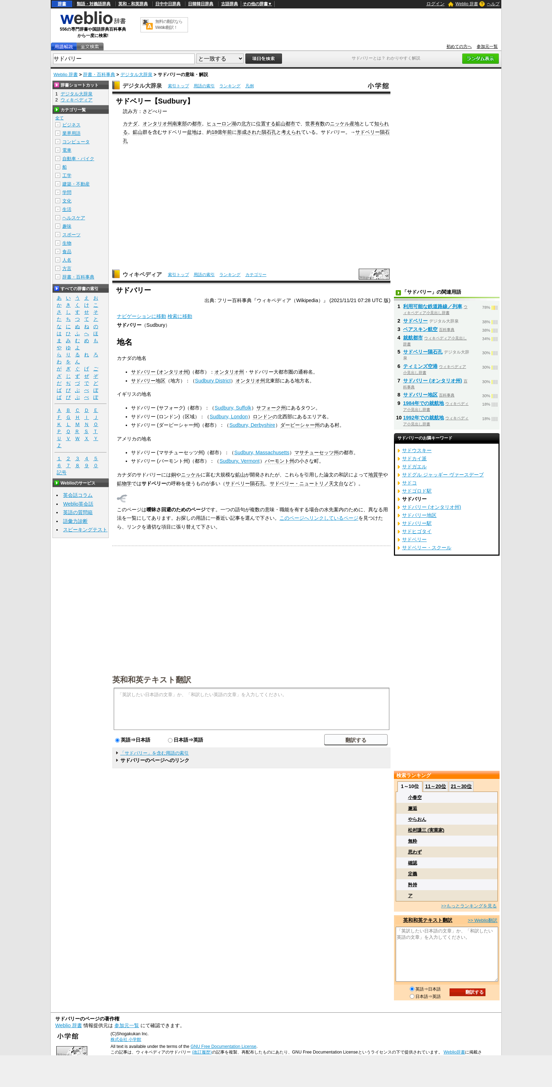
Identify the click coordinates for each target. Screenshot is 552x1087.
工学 (66, 175)
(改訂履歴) (202, 1052)
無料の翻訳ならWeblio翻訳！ (168, 24)
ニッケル (340, 123)
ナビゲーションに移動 (141, 316)
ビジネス (71, 124)
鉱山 (281, 123)
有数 (320, 123)
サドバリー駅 (417, 523)
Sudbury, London (228, 416)
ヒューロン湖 (221, 123)
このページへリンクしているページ (319, 518)
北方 (246, 123)
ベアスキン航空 (420, 329)
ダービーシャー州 (300, 425)
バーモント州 (279, 461)
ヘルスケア (73, 217)
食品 (66, 251)
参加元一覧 (487, 46)
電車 (66, 150)
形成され (247, 132)
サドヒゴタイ (417, 531)
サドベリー (415, 321)
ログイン (435, 3)
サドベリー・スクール (426, 547)
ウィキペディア (142, 274)
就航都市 (413, 338)
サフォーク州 (271, 408)
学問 (66, 192)
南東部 (179, 123)
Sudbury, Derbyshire (252, 425)
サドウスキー (417, 450)
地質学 (375, 474)
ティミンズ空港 (420, 366)
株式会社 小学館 (126, 1039)
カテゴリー (255, 274)
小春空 (415, 797)
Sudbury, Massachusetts (261, 452)
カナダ (130, 123)
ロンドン (262, 416)
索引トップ (178, 85)
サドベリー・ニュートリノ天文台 (307, 483)
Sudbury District (213, 380)
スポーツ (71, 234)
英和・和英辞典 (133, 3)
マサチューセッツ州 (316, 452)
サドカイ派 (414, 458)
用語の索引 (204, 85)
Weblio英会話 (78, 504)
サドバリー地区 (148, 380)
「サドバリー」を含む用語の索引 (154, 753)
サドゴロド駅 (417, 491)
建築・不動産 (76, 184)
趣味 (66, 226)
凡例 (249, 85)
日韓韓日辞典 (200, 3)
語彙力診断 (75, 521)
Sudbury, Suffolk (232, 408)
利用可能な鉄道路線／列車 (432, 306)
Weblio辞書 (454, 1052)
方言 (66, 268)
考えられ (291, 132)
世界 (310, 123)
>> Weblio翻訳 (482, 920)
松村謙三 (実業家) (426, 830)
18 (214, 132)
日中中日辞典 (168, 3)
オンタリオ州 (157, 123)
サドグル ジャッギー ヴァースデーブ (443, 474)
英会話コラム (78, 495)
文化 (66, 201)
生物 (66, 243)
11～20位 (435, 786)
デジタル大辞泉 (136, 74)
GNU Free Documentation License (223, 1046)
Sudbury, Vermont (239, 461)
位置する (266, 123)
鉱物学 (124, 483)
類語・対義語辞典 (94, 3)
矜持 (412, 884)
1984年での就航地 (423, 403)
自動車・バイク (78, 158)
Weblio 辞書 (467, 3)
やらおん (417, 819)
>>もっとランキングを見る (469, 905)
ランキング (229, 85)
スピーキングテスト (85, 529)
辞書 (62, 3)
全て (59, 118)
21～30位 (461, 786)
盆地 (192, 132)
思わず (415, 852)
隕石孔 (269, 132)
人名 (66, 260)
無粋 (412, 841)
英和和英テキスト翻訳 (151, 679)
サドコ (409, 483)
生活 (66, 209)
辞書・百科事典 (99, 74)
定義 (412, 873)
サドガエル (414, 466)
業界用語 (71, 133)
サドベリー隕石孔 (245, 483)
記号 (62, 472)
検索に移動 (180, 316)
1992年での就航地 (423, 417)
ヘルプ (493, 3)
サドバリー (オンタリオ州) (160, 372)
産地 (354, 123)
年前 (227, 132)
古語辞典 (229, 3)
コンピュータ (76, 141)
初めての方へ (459, 46)
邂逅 (412, 808)
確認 (412, 863)
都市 (197, 123)
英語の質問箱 (78, 512)
